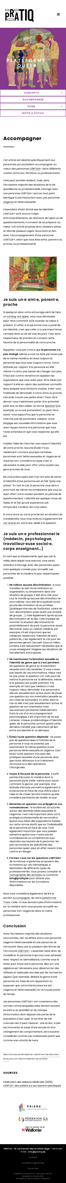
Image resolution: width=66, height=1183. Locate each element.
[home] (19, 17)
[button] (58, 14)
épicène (50, 406)
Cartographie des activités (25, 875)
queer (25, 316)
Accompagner (21, 898)
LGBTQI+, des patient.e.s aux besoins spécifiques (32, 1085)
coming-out (14, 316)
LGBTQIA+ (24, 951)
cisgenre (8, 202)
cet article (9, 523)
